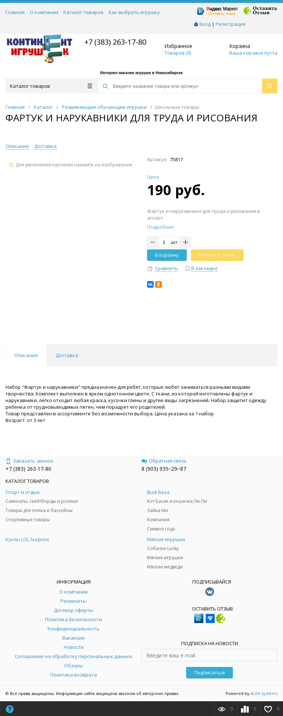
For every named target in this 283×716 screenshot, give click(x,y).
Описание (17, 146)
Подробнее (160, 227)
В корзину (167, 255)
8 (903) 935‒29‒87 (164, 468)
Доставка (45, 146)
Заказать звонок (29, 460)
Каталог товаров (83, 12)
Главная (15, 12)
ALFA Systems (264, 693)
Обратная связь (164, 460)
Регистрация (230, 24)
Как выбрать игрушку (134, 12)
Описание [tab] (26, 355)
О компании (44, 12)
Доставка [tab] (67, 355)
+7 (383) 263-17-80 (114, 42)
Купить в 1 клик (217, 255)
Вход (205, 24)
